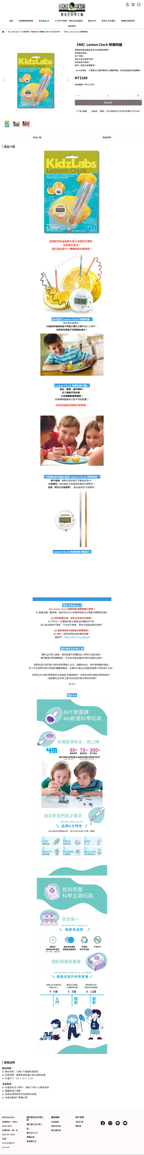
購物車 (78, 1126)
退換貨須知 (56, 1126)
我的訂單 (79, 1121)
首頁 (11, 20)
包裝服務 (55, 1121)
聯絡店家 (108, 102)
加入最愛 (81, 111)
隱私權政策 (56, 1130)
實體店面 (30, 1137)
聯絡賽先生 (31, 1141)
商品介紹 (37, 137)
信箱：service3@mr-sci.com (8, 1143)
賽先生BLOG (32, 1132)
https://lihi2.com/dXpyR (76, 637)
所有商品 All (44, 20)
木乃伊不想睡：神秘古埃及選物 (69, 20)
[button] (67, 80)
